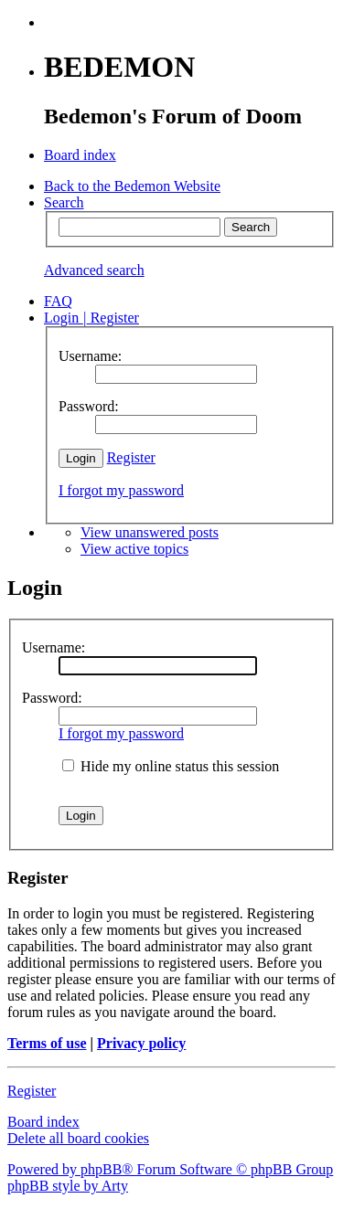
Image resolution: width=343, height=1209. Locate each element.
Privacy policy (141, 1043)
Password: (52, 697)
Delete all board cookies (78, 1138)
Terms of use (47, 1043)
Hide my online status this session (170, 766)
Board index (43, 1121)
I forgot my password (121, 490)
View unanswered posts (149, 532)
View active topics (134, 549)
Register (131, 457)
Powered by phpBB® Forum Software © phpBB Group (170, 1169)
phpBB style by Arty (67, 1185)
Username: (53, 647)
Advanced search (94, 270)
